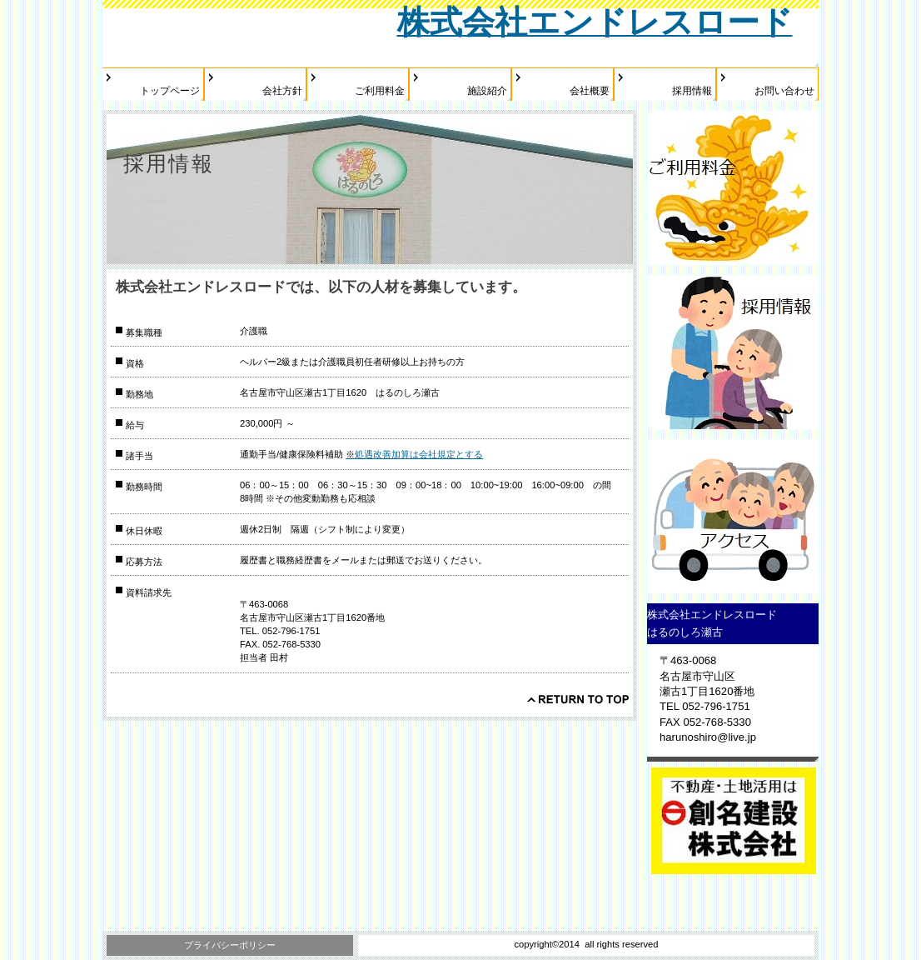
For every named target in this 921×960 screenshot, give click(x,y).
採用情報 (733, 352)
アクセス (733, 516)
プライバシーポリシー (230, 945)
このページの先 (578, 699)
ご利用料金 (733, 188)
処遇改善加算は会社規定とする (414, 454)
